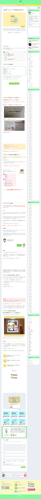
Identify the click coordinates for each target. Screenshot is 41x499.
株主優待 (30, 62)
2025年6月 (30, 105)
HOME (20, 495)
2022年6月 (30, 157)
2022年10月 (30, 264)
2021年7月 (30, 173)
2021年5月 (30, 176)
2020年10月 (31, 186)
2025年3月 (30, 110)
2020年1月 (30, 196)
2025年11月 (31, 98)
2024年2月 (30, 128)
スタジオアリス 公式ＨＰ (14, 83)
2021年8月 (30, 284)
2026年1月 (30, 95)
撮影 (5, 58)
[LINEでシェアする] (18, 29)
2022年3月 (30, 274)
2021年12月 (31, 166)
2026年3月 (30, 205)
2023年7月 (30, 251)
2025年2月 (30, 111)
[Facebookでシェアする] (13, 29)
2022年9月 (30, 153)
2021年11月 (31, 167)
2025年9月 (30, 101)
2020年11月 (30, 297)
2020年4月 (30, 192)
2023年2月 (30, 146)
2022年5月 (30, 159)
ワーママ (30, 325)
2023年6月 (30, 140)
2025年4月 (30, 108)
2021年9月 (30, 170)
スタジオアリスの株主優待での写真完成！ (9, 59)
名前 (4, 452)
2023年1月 (30, 147)
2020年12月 (31, 183)
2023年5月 (30, 141)
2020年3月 (30, 193)
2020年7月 (30, 187)
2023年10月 (31, 134)
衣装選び (6, 57)
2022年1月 (30, 164)
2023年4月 (30, 143)
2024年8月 (30, 120)
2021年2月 (30, 180)
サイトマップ (31, 53)
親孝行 (29, 344)
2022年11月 (31, 150)
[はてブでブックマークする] (15, 29)
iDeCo (30, 75)
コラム (30, 83)
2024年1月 (30, 130)
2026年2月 (30, 94)
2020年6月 (30, 189)
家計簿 (30, 72)
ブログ (30, 85)
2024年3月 (30, 127)
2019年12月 (30, 310)
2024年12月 (31, 114)
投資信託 (30, 76)
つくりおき (31, 56)
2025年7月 (30, 104)
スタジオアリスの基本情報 (7, 53)
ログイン (30, 359)
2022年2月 (30, 163)
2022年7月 (30, 156)
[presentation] (7, 469)
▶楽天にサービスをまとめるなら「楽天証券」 (7, 489)
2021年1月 (30, 182)
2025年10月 (31, 100)
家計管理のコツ (31, 71)
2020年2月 (30, 307)
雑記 (30, 81)
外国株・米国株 (31, 61)
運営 (30, 80)
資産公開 (30, 77)
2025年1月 (30, 113)
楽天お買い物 (31, 86)
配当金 (29, 351)
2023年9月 (30, 136)
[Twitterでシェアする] (10, 29)
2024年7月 (30, 121)
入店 (5, 56)
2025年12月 (31, 97)
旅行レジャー (31, 67)
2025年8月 (30, 215)
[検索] (38, 7)
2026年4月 (30, 91)
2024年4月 (30, 238)
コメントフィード (31, 362)
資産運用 (30, 74)
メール (4, 455)
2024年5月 (30, 124)
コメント (4, 443)
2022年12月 (30, 261)
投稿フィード (30, 360)
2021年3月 (30, 179)
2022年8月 (30, 154)
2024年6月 (30, 123)
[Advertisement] (14, 39)
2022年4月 (30, 160)
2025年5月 (30, 107)
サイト (4, 458)
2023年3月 (30, 144)
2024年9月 (30, 118)
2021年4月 (30, 177)
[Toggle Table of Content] (24, 52)
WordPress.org (31, 363)
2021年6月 (30, 287)
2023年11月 (31, 133)
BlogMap (29, 491)
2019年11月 (31, 199)
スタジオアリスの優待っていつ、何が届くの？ (9, 54)
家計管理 (30, 70)
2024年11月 (30, 228)
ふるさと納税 (31, 84)
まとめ (5, 60)
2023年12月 (31, 131)
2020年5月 (30, 190)
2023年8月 (30, 137)
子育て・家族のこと (32, 66)
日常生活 (30, 57)
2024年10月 (31, 117)
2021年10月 (31, 169)
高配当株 (30, 354)
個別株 (30, 60)
